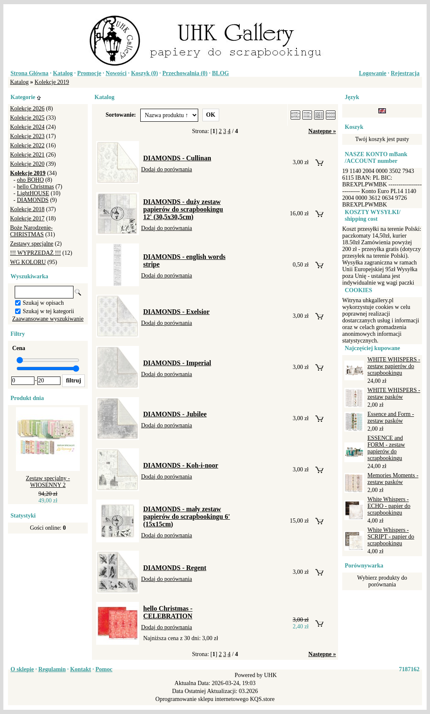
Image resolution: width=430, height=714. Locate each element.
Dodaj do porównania (166, 169)
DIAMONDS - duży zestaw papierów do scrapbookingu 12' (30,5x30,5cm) (183, 209)
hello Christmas (35, 186)
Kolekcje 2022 (27, 145)
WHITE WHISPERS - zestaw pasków (393, 393)
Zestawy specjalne (31, 244)
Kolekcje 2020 (27, 164)
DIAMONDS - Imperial (177, 362)
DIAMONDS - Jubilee (175, 414)
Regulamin (52, 669)
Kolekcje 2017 (27, 218)
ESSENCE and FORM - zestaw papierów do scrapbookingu (386, 448)
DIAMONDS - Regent (174, 567)
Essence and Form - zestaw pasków (390, 417)
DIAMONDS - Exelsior (176, 311)
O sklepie (22, 669)
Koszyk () (144, 73)
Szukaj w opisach (43, 303)
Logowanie (372, 73)
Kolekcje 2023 (27, 136)
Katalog (63, 73)
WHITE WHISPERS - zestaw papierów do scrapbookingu (393, 366)
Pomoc (103, 669)
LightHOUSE (33, 193)
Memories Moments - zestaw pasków (392, 478)
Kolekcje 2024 (27, 127)
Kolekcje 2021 (27, 155)
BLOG (220, 73)
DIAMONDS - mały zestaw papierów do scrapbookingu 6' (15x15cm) (186, 516)
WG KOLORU (28, 262)
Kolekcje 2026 (27, 108)
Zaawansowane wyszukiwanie (48, 319)
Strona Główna (29, 73)
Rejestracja (405, 73)
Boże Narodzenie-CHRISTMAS (31, 231)
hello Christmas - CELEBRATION (167, 612)
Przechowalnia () (185, 73)
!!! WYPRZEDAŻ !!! (35, 253)
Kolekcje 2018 (27, 209)
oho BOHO (30, 180)
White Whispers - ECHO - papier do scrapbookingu (388, 506)
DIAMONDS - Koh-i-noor (180, 465)
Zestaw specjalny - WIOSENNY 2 (48, 481)
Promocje (89, 73)
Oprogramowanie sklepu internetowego (202, 699)
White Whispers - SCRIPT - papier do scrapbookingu (390, 537)
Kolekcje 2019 (51, 82)
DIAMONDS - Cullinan (177, 158)
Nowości (116, 73)
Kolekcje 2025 (27, 118)
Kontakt (80, 669)
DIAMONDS (32, 200)
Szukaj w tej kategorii (48, 311)
